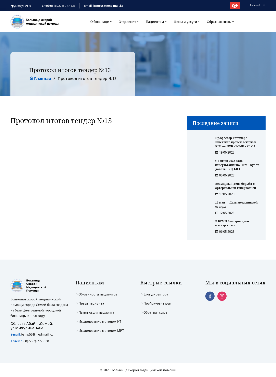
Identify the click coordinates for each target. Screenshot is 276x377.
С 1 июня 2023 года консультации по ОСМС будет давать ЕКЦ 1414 (237, 165)
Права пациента (89, 303)
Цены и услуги (185, 21)
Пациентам (155, 21)
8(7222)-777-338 (64, 6)
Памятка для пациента (94, 312)
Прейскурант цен (155, 303)
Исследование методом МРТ (99, 331)
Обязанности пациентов (96, 294)
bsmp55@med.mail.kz (37, 334)
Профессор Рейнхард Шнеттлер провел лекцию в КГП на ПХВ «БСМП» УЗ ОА (235, 142)
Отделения (127, 21)
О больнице (99, 21)
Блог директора (154, 294)
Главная (40, 78)
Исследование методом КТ (98, 322)
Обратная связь (219, 21)
